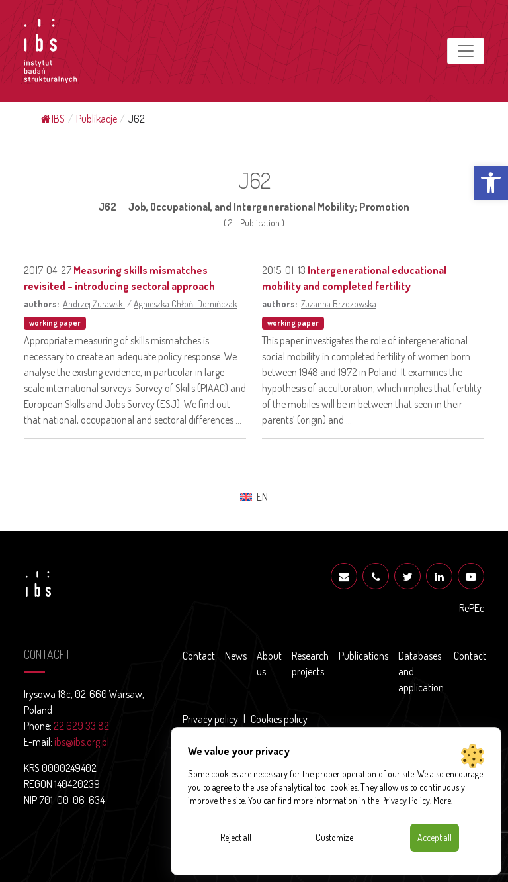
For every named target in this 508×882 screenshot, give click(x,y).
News (236, 655)
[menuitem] (253, 496)
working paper (55, 323)
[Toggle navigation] (465, 51)
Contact (199, 655)
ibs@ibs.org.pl (81, 741)
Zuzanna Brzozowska (338, 303)
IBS (53, 118)
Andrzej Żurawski (94, 303)
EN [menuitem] (262, 496)
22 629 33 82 (81, 725)
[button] (491, 183)
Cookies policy (279, 719)
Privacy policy (210, 719)
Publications (363, 655)
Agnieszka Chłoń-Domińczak (185, 303)
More (442, 800)
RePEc (471, 607)
